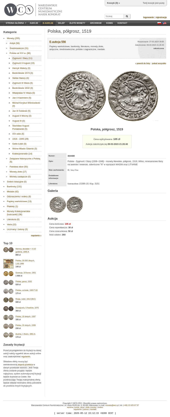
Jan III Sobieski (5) (21, 111)
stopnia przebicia (25, 364)
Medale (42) (13, 191)
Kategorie (10, 32)
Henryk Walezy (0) (21, 68)
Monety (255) (13, 38)
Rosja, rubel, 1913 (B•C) (26, 299)
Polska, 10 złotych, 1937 (26, 316)
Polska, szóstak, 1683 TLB (26, 290)
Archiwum (95, 23)
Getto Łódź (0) (19, 143)
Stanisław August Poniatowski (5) (20, 127)
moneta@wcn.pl (112, 405)
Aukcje (34, 23)
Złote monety (77, 23)
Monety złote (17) (18, 171)
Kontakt (122, 23)
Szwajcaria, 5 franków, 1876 (27, 308)
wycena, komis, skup (75, 407)
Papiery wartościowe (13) (19, 201)
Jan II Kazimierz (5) (21, 98)
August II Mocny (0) (21, 116)
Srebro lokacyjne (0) (17, 181)
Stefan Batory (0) (20, 78)
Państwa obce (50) (19, 166)
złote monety (91, 407)
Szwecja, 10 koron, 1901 (26, 273)
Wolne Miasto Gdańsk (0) (24, 148)
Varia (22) (11, 224)
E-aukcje (48, 23)
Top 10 (7, 243)
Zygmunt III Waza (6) (22, 83)
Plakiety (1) (12, 206)
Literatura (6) (13, 219)
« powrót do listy (142, 63)
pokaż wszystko (159, 63)
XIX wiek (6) (18, 134)
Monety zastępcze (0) (20, 176)
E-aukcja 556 (57, 41)
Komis (109, 23)
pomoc (86, 409)
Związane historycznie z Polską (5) (25, 160)
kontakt (93, 409)
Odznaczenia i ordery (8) (19, 196)
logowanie (148, 17)
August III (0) (18, 121)
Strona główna (16, 23)
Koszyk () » (113, 3)
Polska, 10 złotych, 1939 (26, 325)
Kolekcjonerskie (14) (22, 153)
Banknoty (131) (14, 186)
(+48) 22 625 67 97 (131, 405)
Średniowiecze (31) (19, 48)
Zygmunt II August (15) (23, 63)
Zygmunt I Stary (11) (22, 58)
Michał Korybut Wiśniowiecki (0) (26, 104)
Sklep (61, 23)
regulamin (25, 356)
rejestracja (161, 17)
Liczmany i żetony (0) (17, 229)
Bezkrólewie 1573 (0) (22, 73)
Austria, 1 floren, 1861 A (25, 334)
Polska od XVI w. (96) (20, 53)
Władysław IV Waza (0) (23, 93)
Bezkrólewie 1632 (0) (22, 88)
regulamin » (36, 235)
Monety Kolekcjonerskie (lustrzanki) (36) (18, 213)
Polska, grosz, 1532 (24, 281)
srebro (100, 407)
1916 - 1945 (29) (20, 139)
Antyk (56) (15, 43)
